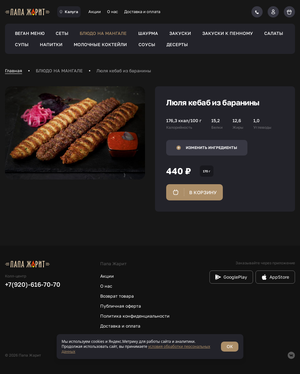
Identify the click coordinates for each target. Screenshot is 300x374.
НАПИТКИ (51, 44)
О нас (112, 11)
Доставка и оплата (142, 11)
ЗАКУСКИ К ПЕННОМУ (227, 33)
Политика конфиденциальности (135, 316)
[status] (150, 346)
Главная (13, 70)
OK (230, 346)
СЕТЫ (62, 33)
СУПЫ (22, 44)
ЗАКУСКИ (180, 33)
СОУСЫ (146, 44)
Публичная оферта (120, 306)
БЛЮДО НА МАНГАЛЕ (103, 33)
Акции (94, 11)
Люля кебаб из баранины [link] (123, 70)
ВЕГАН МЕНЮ (30, 33)
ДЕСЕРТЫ (177, 44)
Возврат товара (117, 296)
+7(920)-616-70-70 (32, 284)
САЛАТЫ (273, 33)
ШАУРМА (148, 33)
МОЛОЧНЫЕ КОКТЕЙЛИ (100, 44)
